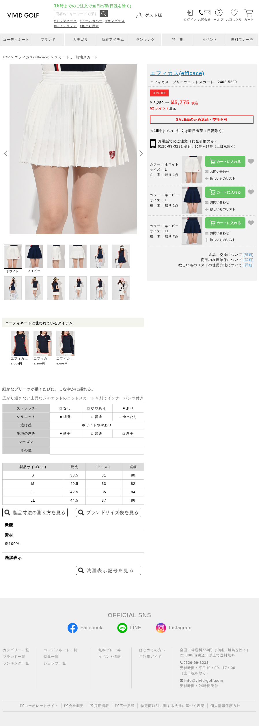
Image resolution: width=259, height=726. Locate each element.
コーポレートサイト (39, 706)
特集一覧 (51, 657)
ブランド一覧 (14, 657)
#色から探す (89, 26)
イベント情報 (109, 657)
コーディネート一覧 (60, 650)
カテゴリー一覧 (16, 650)
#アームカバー (91, 21)
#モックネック (65, 21)
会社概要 (74, 706)
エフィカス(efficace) (177, 73)
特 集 (177, 40)
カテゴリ (80, 40)
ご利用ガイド (150, 657)
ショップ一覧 (55, 663)
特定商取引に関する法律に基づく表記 (172, 706)
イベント (209, 40)
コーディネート (16, 40)
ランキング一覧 (16, 663)
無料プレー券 (242, 40)
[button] (141, 154)
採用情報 (99, 706)
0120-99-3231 (170, 146)
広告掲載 (125, 706)
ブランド (48, 40)
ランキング (145, 40)
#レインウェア (65, 26)
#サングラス (115, 21)
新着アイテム (113, 40)
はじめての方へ (152, 650)
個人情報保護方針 (225, 706)
